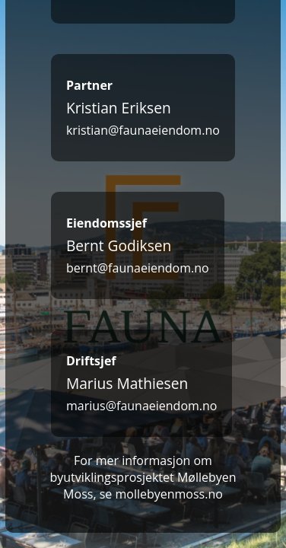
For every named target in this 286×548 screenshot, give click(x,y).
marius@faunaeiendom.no (142, 405)
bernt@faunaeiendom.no (137, 268)
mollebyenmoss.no (168, 494)
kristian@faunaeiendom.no (143, 130)
